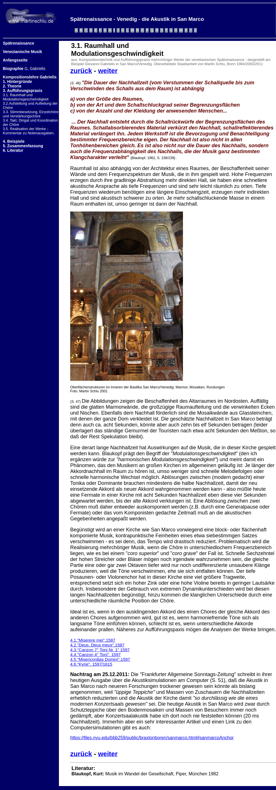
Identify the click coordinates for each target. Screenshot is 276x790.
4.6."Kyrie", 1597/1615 (91, 664)
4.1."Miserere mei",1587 (92, 640)
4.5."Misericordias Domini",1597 (100, 659)
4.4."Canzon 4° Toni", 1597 (95, 654)
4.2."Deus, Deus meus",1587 (97, 644)
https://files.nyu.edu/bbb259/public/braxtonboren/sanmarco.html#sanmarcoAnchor (152, 737)
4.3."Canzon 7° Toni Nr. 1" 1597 (100, 649)
